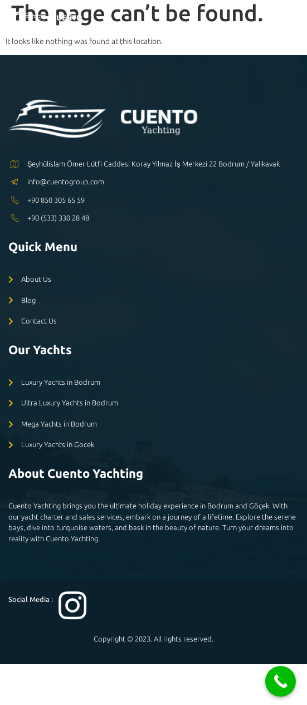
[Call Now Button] (280, 681)
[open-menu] (291, 20)
